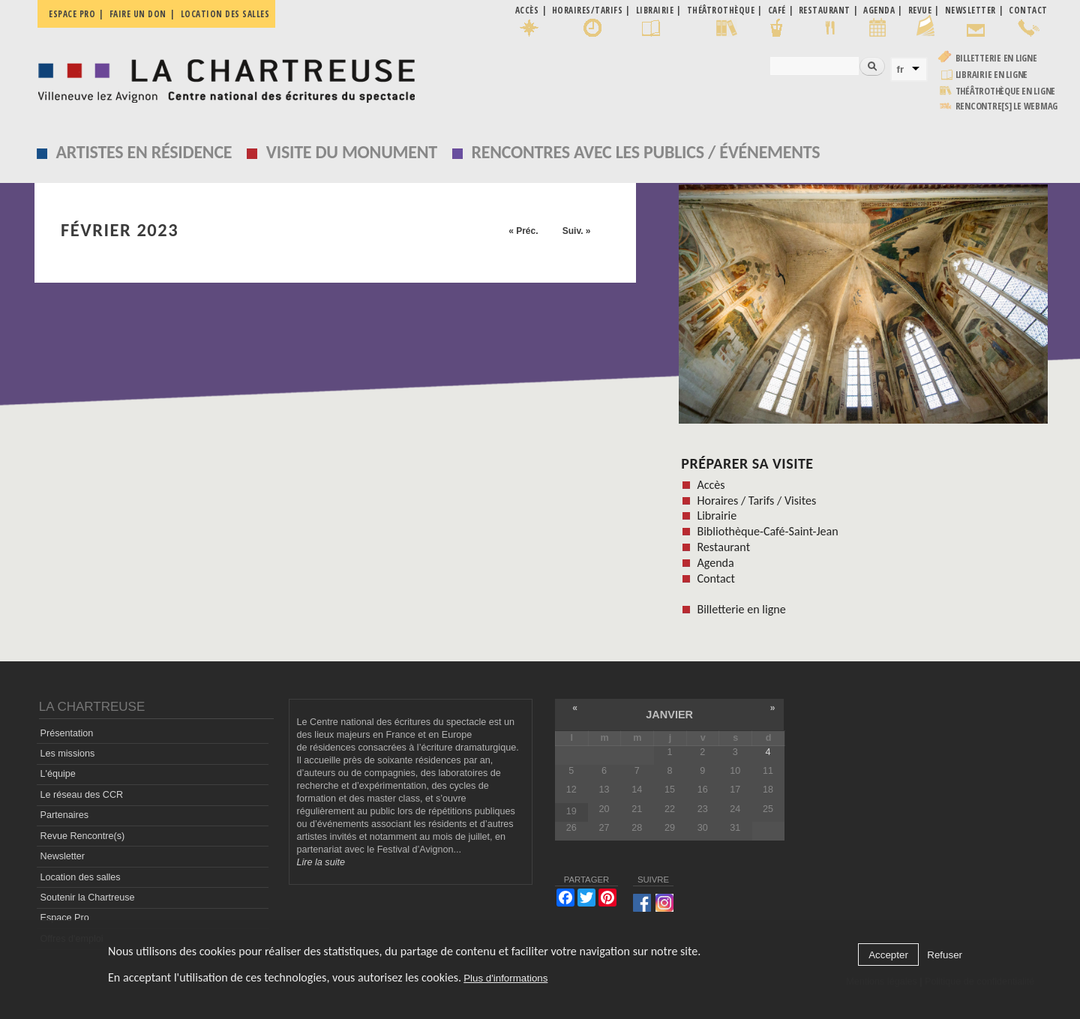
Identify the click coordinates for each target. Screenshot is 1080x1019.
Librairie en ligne (992, 74)
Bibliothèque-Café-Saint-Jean (767, 531)
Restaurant (723, 547)
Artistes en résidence (144, 152)
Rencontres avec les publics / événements (645, 152)
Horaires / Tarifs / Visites (756, 500)
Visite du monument (351, 152)
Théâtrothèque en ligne (1006, 91)
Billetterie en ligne (996, 58)
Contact (715, 578)
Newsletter (63, 856)
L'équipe (58, 774)
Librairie (716, 515)
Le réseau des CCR (82, 795)
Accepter (888, 955)
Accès (710, 485)
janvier (669, 715)
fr (900, 69)
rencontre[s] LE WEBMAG (1007, 106)
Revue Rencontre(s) (82, 836)
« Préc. (523, 231)
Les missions (67, 753)
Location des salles (225, 13)
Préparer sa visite (747, 463)
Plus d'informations (506, 978)
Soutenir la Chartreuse (87, 897)
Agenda (715, 563)
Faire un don (138, 13)
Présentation (67, 733)
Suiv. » (576, 231)
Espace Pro (64, 918)
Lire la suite (321, 862)
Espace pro (72, 13)
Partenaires (64, 815)
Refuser (944, 955)
